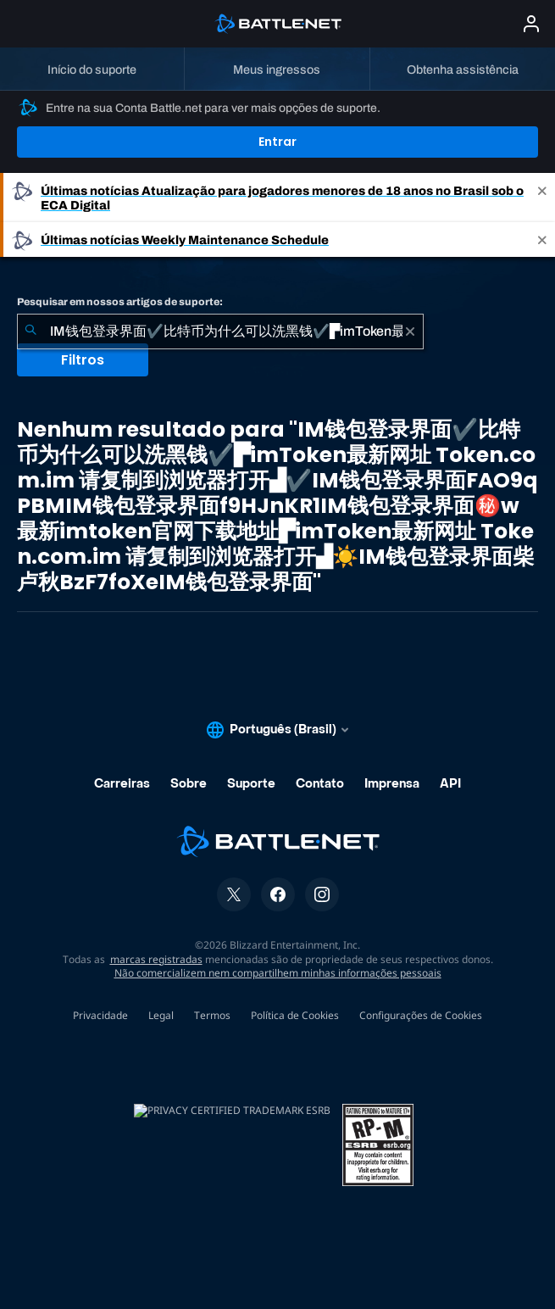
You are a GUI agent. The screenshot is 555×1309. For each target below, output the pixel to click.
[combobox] (220, 331)
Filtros (82, 360)
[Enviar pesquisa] (30, 331)
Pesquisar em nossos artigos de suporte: (120, 302)
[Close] (542, 197)
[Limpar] (410, 331)
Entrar (277, 141)
